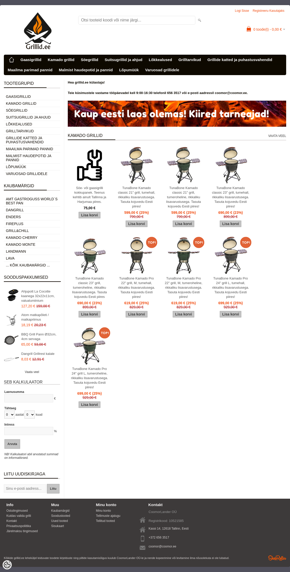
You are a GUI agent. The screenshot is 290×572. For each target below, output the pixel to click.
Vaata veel (32, 372)
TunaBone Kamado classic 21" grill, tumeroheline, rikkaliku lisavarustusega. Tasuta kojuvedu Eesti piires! (183, 197)
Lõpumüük (129, 70)
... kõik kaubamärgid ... (28, 265)
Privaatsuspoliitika (18, 526)
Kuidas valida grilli (18, 516)
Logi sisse (242, 11)
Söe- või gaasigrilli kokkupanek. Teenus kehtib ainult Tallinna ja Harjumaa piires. (89, 195)
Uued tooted (59, 521)
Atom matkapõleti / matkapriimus (35, 317)
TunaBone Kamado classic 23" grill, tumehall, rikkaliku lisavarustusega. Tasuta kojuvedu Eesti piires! (230, 197)
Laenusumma (14, 392)
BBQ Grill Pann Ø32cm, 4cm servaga (38, 336)
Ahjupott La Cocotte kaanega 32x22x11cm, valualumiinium (38, 295)
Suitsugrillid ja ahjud (123, 59)
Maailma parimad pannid (30, 70)
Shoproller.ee (277, 558)
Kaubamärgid (60, 510)
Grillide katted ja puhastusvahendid (239, 59)
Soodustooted (60, 516)
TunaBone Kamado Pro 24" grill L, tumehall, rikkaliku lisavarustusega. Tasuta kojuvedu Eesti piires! (230, 287)
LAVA (10, 258)
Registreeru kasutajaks (268, 11)
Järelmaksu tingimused (22, 531)
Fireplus (14, 224)
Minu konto (103, 510)
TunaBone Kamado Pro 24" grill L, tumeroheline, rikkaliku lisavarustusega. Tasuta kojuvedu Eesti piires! (89, 378)
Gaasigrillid (30, 59)
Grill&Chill (17, 231)
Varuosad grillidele (162, 70)
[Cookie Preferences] (7, 564)
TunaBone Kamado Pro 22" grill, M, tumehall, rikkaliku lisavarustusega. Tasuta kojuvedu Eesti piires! (136, 287)
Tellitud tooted (105, 521)
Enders (13, 217)
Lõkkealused (160, 59)
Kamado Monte (20, 244)
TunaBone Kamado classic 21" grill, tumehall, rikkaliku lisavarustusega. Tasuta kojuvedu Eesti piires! (136, 197)
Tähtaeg (10, 408)
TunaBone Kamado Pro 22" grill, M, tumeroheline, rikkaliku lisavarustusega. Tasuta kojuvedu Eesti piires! (183, 287)
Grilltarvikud (190, 59)
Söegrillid (89, 59)
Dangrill (15, 210)
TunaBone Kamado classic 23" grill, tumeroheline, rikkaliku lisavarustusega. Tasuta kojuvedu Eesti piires (89, 287)
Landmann (16, 251)
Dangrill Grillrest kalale (37, 354)
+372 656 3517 (159, 537)
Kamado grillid (61, 59)
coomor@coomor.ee (162, 546)
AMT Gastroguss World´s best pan (32, 201)
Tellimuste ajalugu (108, 516)
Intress (9, 424)
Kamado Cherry (21, 238)
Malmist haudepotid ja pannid (86, 70)
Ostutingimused (17, 510)
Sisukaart (57, 526)
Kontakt (11, 521)
